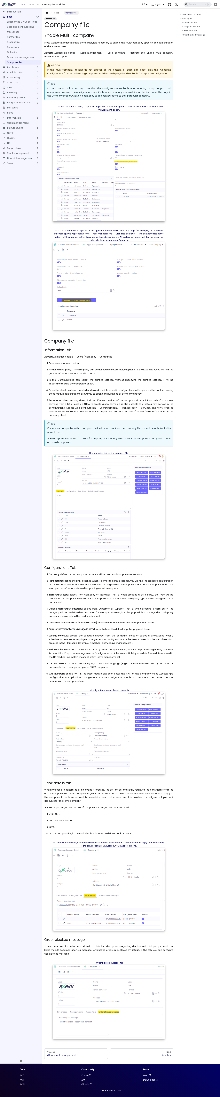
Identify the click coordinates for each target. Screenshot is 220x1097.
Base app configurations (20, 26)
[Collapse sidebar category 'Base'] (38, 17)
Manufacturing (13, 128)
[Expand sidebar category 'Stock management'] (38, 153)
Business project (14, 97)
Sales (8, 163)
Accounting (11, 77)
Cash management (16, 122)
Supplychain (12, 148)
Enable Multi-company (190, 14)
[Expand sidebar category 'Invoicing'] (38, 92)
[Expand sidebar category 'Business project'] (38, 97)
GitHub (86, 1084)
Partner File (13, 37)
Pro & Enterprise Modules (51, 4)
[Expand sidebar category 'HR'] (38, 143)
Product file (13, 42)
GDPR (8, 133)
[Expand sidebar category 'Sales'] (38, 163)
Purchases (11, 67)
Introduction (12, 11)
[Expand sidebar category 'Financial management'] (38, 158)
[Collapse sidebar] (21, 1061)
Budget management (17, 102)
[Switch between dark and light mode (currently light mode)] (215, 4)
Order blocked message (193, 35)
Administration (13, 72)
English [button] (156, 4)
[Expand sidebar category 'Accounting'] (38, 77)
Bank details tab (189, 30)
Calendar (12, 52)
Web (147, 1075)
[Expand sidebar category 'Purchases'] (38, 67)
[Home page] (47, 13)
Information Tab (189, 22)
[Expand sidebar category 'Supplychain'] (38, 148)
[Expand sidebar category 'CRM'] (38, 87)
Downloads (150, 1079)
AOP (22, 1079)
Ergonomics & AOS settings (22, 21)
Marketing (10, 107)
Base (7, 16)
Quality (9, 138)
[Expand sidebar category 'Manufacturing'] (38, 128)
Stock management (16, 153)
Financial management (18, 158)
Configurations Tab (191, 26)
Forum (86, 1075)
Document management (21, 57)
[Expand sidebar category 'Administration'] (38, 72)
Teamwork (13, 47)
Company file (14, 62)
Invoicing (10, 92)
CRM (7, 87)
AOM (31, 4)
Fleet (8, 112)
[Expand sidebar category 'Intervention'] (38, 118)
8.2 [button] (143, 4)
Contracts (11, 82)
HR (6, 143)
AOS (23, 4)
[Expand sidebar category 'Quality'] (38, 138)
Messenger (13, 32)
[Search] (198, 4)
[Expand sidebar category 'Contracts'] (38, 82)
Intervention (12, 117)
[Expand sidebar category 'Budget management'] (38, 102)
